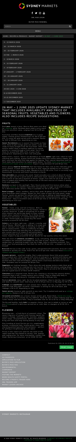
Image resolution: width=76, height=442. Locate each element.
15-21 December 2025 (13, 97)
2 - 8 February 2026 (13, 68)
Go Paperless (8, 357)
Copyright (29, 440)
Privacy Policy (65, 438)
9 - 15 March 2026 (12, 42)
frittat (8, 304)
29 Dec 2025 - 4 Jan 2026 (15, 89)
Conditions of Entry (43, 440)
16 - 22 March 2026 (12, 46)
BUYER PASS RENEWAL (38, 22)
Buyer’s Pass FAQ (10, 365)
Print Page (66, 347)
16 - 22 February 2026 (14, 51)
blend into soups (64, 296)
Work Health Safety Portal (14, 377)
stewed (13, 187)
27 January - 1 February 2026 (17, 72)
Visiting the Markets (11, 375)
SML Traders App (9, 382)
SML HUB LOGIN (38, 17)
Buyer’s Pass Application (13, 362)
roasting (8, 128)
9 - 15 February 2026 (13, 63)
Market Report (9, 372)
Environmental (9, 367)
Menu (41, 31)
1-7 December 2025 (12, 101)
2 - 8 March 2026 (11, 59)
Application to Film (11, 360)
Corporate (7, 370)
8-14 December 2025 (13, 93)
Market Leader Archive (13, 384)
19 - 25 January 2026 (13, 76)
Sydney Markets (11, 391)
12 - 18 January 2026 (13, 80)
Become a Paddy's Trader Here (16, 379)
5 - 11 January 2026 (13, 84)
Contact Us (52, 438)
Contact (6, 355)
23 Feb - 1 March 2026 (14, 55)
